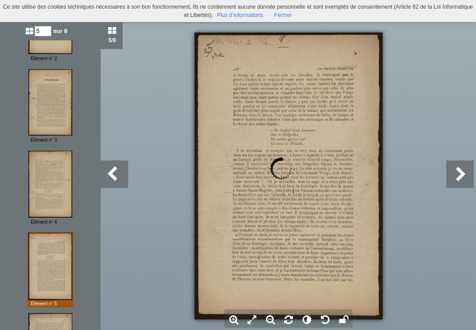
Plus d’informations (240, 15)
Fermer (283, 15)
